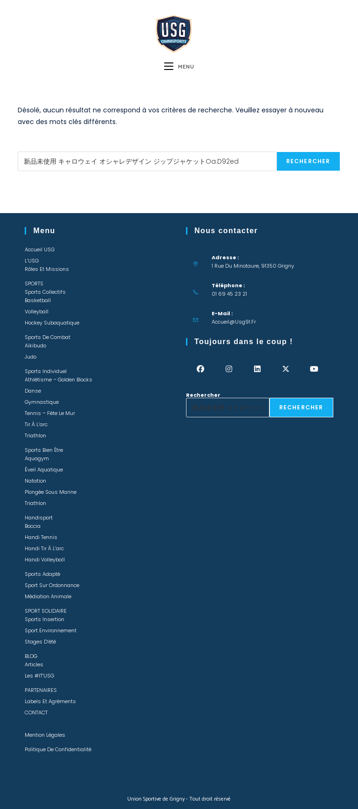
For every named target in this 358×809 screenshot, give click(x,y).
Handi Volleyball (45, 559)
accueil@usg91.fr (234, 321)
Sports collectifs (45, 292)
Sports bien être (44, 450)
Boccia (33, 526)
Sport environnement (50, 630)
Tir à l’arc (36, 424)
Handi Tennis (41, 537)
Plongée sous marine (50, 492)
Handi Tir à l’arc (44, 548)
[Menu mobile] (179, 67)
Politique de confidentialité (58, 749)
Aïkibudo (35, 345)
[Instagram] (228, 369)
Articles (34, 664)
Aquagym (37, 458)
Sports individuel (46, 371)
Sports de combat (47, 337)
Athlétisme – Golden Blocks (58, 379)
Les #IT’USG (39, 675)
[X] (285, 369)
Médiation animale (48, 596)
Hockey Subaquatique (52, 322)
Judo (30, 356)
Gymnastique (42, 402)
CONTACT (36, 712)
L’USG (32, 260)
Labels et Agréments (50, 701)
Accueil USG (40, 249)
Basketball (38, 300)
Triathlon (35, 435)
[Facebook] (200, 369)
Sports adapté (42, 574)
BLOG (31, 656)
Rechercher (35, 148)
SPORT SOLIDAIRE (46, 611)
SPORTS (34, 283)
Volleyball (36, 311)
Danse (33, 390)
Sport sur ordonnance (52, 585)
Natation (35, 480)
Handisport (39, 517)
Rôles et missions (47, 269)
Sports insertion (44, 619)
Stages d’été (40, 641)
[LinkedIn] (257, 369)
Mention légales (45, 735)
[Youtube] (314, 369)
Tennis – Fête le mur (50, 413)
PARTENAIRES (41, 690)
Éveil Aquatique (44, 469)
